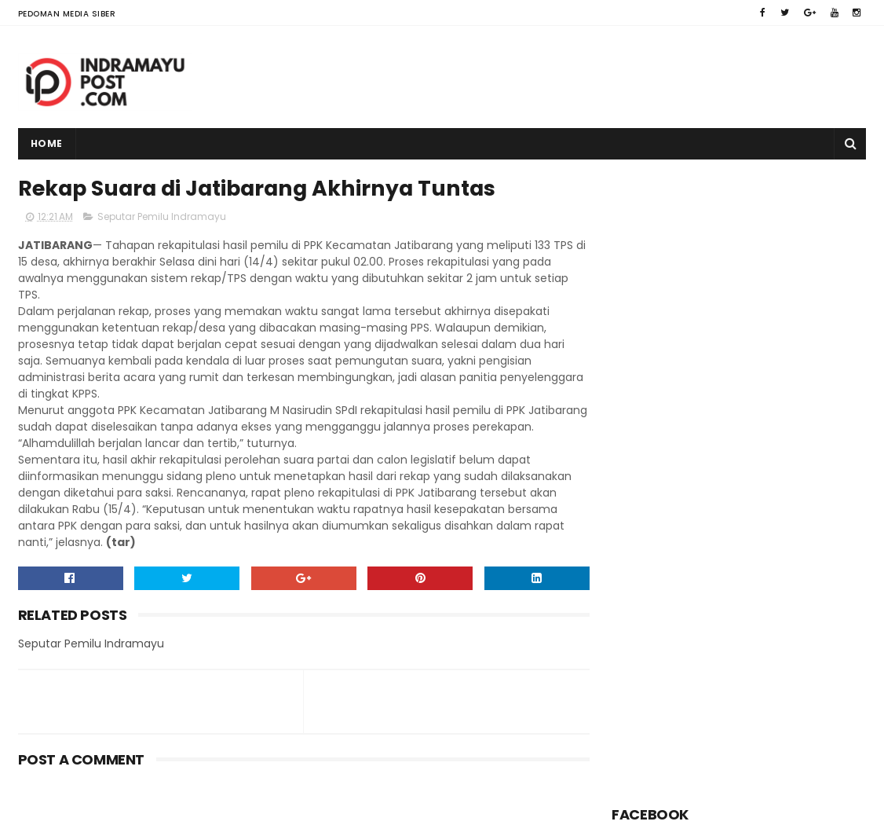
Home (47, 143)
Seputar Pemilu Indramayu (161, 217)
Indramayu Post (117, 805)
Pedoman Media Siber (67, 14)
